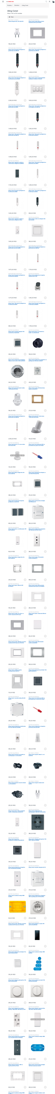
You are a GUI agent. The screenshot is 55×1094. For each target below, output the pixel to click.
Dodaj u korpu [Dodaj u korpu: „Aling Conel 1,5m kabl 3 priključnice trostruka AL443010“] (45, 156)
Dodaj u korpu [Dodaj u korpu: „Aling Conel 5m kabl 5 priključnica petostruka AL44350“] (25, 128)
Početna (9, 5)
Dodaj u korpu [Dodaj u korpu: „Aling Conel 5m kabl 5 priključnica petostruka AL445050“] (25, 438)
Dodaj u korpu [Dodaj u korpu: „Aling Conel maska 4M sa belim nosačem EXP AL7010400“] (45, 44)
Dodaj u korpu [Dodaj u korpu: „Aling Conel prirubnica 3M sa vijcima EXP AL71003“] (25, 1087)
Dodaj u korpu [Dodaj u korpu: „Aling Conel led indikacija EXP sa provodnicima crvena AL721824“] (45, 720)
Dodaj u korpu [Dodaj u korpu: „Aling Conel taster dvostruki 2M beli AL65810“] (45, 636)
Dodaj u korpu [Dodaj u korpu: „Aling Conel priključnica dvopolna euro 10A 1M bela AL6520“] (25, 890)
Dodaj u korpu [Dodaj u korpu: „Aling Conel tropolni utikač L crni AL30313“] (45, 777)
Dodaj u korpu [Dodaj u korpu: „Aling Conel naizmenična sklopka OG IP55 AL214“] (45, 523)
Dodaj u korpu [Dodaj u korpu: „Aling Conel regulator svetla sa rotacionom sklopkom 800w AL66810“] (25, 241)
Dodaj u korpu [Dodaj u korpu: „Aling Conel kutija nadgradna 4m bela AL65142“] (25, 495)
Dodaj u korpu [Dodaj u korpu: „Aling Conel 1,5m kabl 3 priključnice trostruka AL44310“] (25, 326)
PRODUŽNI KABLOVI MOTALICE (15, 48)
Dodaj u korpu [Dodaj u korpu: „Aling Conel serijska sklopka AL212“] (45, 890)
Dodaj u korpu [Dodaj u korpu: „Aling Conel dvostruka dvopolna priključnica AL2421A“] (25, 523)
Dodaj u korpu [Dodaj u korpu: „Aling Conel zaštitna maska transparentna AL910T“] (25, 692)
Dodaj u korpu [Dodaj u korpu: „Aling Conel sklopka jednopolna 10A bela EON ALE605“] (25, 1002)
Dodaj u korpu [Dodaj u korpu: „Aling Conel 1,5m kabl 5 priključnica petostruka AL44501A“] (45, 72)
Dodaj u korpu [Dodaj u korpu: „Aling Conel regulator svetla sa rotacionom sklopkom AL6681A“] (25, 185)
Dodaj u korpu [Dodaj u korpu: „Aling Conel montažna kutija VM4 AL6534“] (45, 1059)
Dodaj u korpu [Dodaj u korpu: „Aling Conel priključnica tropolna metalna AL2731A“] (45, 297)
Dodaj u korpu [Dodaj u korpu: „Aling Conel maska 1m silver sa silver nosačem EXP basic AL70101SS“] (25, 636)
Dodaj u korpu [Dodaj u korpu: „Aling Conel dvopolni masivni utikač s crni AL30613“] (25, 805)
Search (46, 1)
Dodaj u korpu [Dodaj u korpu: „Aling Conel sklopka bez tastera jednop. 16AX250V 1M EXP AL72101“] (25, 1031)
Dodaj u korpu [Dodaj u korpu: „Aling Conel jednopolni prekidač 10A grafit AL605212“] (45, 692)
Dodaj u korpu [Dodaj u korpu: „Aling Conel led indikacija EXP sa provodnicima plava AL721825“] (45, 467)
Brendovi (17, 5)
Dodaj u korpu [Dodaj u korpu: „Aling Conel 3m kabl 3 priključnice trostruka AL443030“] (25, 297)
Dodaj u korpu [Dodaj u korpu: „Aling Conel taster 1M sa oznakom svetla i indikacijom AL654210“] (25, 833)
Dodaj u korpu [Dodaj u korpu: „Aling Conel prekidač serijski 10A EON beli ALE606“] (45, 1002)
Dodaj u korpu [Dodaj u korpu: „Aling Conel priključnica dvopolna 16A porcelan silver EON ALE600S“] (25, 382)
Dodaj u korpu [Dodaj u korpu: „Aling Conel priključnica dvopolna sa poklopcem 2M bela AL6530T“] (45, 382)
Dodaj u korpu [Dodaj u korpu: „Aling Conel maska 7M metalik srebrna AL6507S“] (45, 579)
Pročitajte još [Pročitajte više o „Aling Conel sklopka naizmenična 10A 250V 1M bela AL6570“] (45, 1031)
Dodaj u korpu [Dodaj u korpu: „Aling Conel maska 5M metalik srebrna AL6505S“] (45, 664)
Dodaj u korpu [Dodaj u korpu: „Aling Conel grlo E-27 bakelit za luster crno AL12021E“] (45, 354)
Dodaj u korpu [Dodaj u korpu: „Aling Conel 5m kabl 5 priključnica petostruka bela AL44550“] (25, 269)
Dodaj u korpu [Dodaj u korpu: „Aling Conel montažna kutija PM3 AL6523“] (25, 918)
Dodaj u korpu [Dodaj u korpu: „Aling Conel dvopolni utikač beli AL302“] (45, 805)
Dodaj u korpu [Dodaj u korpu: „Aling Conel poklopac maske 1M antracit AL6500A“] (45, 946)
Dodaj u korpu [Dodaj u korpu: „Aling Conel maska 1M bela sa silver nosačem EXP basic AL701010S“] (25, 664)
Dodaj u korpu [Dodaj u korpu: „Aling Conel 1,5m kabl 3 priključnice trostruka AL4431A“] (45, 213)
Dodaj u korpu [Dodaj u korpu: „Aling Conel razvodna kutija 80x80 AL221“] (25, 720)
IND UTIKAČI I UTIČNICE (13, 20)
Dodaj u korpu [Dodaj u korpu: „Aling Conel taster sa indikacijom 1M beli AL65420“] (25, 551)
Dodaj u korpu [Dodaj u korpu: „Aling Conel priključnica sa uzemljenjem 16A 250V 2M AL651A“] (45, 833)
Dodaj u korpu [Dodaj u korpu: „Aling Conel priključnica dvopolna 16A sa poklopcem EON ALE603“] (45, 918)
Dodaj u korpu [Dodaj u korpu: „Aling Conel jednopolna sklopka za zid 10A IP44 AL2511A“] (45, 495)
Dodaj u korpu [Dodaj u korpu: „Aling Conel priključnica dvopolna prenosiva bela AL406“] (45, 749)
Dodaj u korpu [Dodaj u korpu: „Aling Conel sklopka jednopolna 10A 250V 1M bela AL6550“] (45, 861)
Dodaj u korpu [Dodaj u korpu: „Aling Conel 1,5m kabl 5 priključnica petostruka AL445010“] (25, 156)
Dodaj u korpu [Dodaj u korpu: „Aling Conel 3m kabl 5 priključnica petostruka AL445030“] (45, 269)
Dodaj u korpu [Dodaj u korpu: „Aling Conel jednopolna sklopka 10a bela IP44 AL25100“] (25, 974)
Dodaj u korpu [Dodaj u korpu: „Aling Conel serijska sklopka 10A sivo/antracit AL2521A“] (25, 354)
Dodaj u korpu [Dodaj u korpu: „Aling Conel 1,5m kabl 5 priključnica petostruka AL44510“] (45, 185)
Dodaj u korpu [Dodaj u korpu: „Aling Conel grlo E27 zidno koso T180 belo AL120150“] (45, 438)
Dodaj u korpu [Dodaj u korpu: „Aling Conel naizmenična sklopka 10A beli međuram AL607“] (45, 1087)
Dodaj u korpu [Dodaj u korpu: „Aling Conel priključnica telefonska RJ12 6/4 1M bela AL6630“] (25, 749)
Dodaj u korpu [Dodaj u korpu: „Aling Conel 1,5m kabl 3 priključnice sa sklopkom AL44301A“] (45, 128)
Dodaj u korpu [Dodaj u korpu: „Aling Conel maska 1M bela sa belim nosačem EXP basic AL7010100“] (25, 946)
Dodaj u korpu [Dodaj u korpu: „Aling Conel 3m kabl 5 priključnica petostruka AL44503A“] (25, 72)
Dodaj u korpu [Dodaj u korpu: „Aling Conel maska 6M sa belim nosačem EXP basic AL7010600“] (45, 608)
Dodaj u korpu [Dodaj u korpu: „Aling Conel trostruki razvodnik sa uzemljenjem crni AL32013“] (25, 777)
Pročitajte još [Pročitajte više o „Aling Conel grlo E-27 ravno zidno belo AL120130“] (25, 467)
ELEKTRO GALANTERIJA (34, 20)
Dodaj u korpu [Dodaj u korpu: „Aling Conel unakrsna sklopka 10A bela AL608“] (45, 241)
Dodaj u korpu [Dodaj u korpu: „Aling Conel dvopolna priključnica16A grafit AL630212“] (25, 861)
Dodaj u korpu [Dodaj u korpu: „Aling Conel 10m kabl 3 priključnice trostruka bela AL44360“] (25, 100)
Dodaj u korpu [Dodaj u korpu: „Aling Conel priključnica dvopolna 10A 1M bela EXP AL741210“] (45, 551)
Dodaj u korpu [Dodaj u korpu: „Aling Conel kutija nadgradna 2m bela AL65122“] (25, 579)
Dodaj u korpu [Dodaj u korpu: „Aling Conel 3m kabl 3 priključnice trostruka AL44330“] (25, 213)
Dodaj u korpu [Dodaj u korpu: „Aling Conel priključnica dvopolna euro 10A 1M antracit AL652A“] (25, 1059)
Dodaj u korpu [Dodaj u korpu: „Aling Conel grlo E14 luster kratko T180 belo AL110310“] (25, 410)
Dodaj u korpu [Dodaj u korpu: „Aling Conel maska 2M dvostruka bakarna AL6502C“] (45, 410)
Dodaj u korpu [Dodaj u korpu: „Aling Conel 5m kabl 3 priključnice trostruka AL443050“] (45, 326)
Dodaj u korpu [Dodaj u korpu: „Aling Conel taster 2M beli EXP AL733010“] (25, 608)
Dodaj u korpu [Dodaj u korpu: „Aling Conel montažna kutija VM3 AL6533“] (45, 974)
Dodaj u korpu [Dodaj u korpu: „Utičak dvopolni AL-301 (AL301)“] (25, 44)
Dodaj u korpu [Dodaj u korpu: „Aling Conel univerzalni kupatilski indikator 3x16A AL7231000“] (45, 100)
